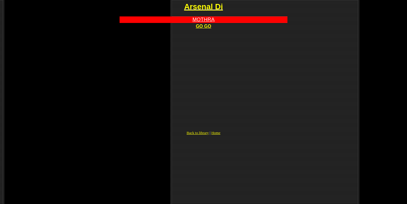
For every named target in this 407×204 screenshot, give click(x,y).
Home (215, 133)
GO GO (203, 26)
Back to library (198, 133)
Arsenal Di (203, 6)
